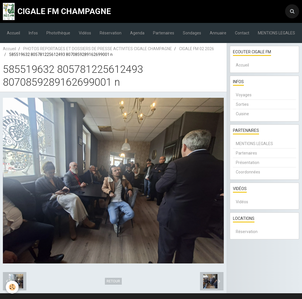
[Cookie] (12, 287)
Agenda (137, 33)
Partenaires (163, 33)
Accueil (13, 33)
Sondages (192, 33)
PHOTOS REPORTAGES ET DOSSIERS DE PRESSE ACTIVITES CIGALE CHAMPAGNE (97, 48)
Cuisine (242, 114)
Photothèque (58, 33)
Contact (242, 33)
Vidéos (85, 33)
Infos (33, 33)
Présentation (247, 162)
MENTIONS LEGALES (276, 33)
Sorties (242, 104)
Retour (113, 281)
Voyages (244, 95)
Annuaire (218, 33)
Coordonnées (248, 172)
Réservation (110, 33)
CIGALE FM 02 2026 (196, 48)
